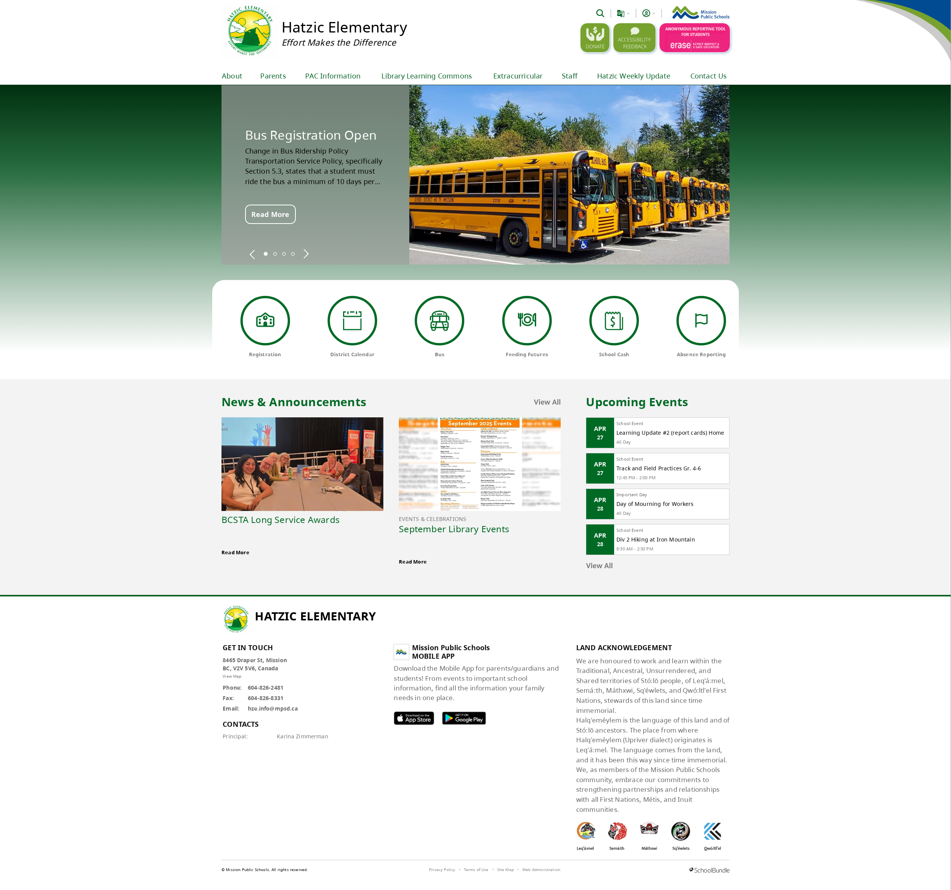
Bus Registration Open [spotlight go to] (311, 135)
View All (547, 402)
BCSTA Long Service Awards (280, 519)
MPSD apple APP (414, 718)
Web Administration (541, 869)
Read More (270, 214)
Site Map (505, 869)
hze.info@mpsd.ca (273, 708)
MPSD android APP (464, 718)
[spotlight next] (306, 253)
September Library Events (454, 529)
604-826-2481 (265, 687)
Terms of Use (476, 869)
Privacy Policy (442, 869)
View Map (232, 676)
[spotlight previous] (252, 253)
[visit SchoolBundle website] (709, 871)
